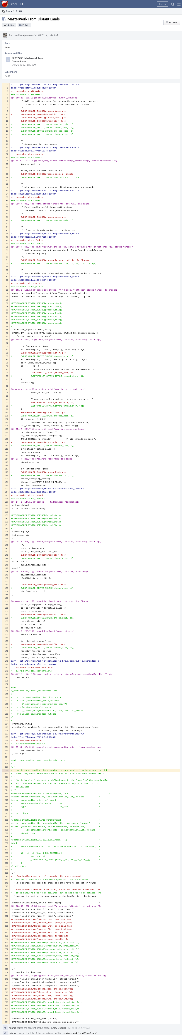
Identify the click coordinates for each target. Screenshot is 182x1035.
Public (25, 25)
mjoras (26, 35)
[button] (179, 4)
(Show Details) (58, 1027)
